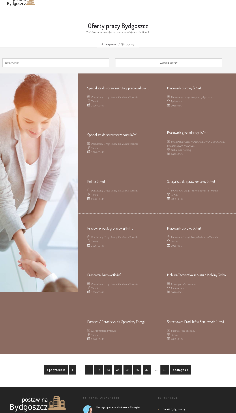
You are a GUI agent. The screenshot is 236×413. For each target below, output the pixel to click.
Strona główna (109, 44)
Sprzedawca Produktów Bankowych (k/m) (195, 321)
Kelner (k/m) (96, 181)
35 (127, 370)
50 (164, 370)
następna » (180, 370)
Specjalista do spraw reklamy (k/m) (191, 181)
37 (146, 370)
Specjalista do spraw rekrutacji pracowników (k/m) (121, 88)
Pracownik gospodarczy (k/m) (187, 132)
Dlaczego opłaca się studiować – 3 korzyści (118, 407)
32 (98, 370)
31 (89, 370)
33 (108, 370)
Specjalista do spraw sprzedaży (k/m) (112, 134)
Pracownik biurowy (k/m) (184, 88)
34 (118, 370)
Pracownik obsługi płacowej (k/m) (110, 228)
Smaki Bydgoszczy (174, 409)
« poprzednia (56, 370)
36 (137, 370)
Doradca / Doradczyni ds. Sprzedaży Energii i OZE (120, 321)
